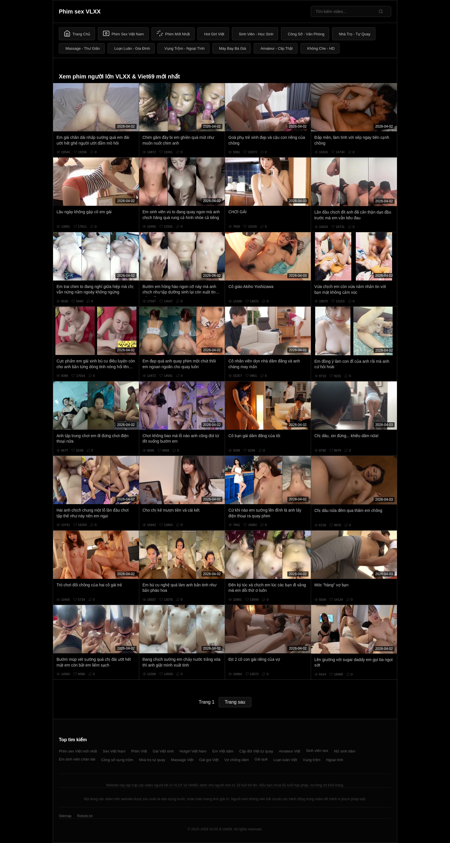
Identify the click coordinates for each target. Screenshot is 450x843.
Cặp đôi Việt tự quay (256, 751)
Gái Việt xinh (163, 751)
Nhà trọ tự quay (152, 760)
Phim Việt (139, 751)
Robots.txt (84, 816)
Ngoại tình (334, 760)
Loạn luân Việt (285, 760)
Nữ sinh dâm (345, 751)
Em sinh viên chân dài (77, 759)
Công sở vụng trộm (117, 760)
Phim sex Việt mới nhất (78, 751)
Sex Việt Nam (114, 751)
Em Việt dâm (223, 751)
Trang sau (235, 702)
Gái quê (261, 759)
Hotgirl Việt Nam (192, 751)
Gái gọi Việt (209, 760)
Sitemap (65, 816)
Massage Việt (182, 760)
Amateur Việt (289, 751)
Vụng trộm (312, 760)
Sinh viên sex (317, 750)
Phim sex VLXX (80, 11)
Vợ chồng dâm (236, 760)
